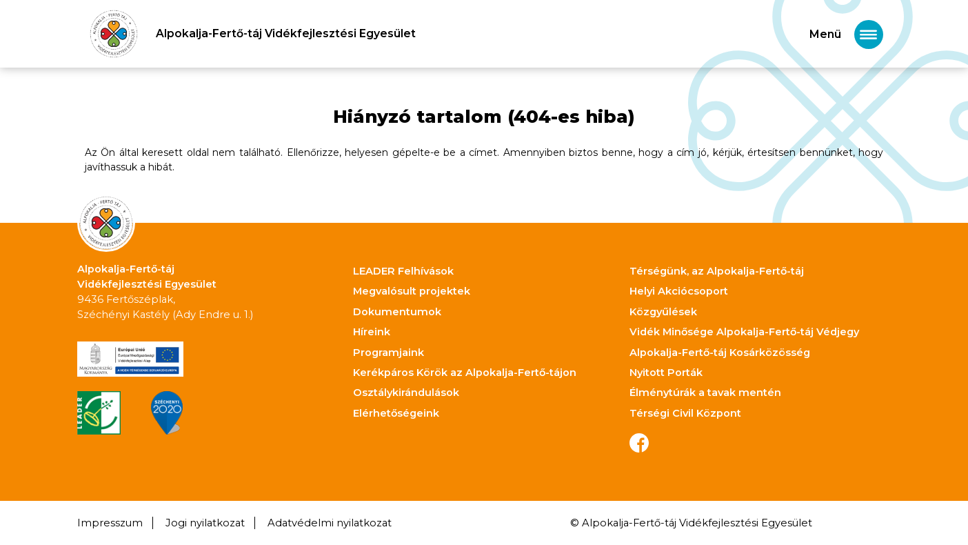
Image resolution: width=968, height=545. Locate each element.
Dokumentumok (397, 312)
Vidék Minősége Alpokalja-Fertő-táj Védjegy (744, 332)
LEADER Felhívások (403, 271)
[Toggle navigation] (846, 33)
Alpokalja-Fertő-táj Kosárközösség (719, 352)
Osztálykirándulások (406, 392)
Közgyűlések (663, 312)
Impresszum (110, 523)
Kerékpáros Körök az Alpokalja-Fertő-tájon (464, 372)
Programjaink (388, 352)
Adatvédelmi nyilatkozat (330, 523)
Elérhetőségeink (396, 413)
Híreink (371, 332)
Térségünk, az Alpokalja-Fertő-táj (716, 271)
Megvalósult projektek (411, 291)
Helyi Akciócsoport (678, 291)
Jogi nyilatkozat (205, 523)
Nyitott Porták (666, 372)
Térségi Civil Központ (685, 413)
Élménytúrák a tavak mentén (705, 392)
